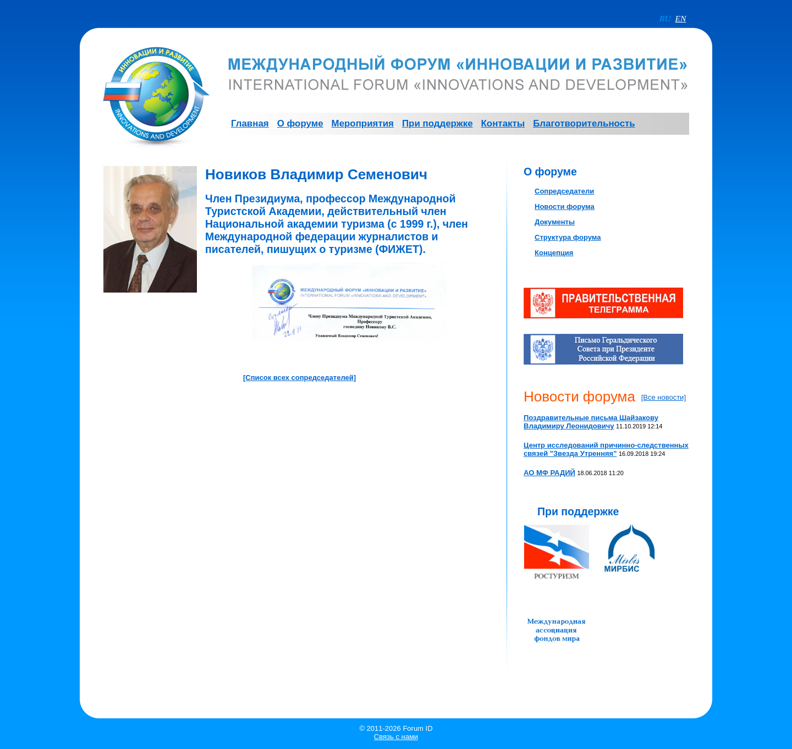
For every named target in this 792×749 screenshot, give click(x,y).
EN (680, 18)
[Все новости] (663, 397)
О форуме (550, 172)
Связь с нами (396, 737)
